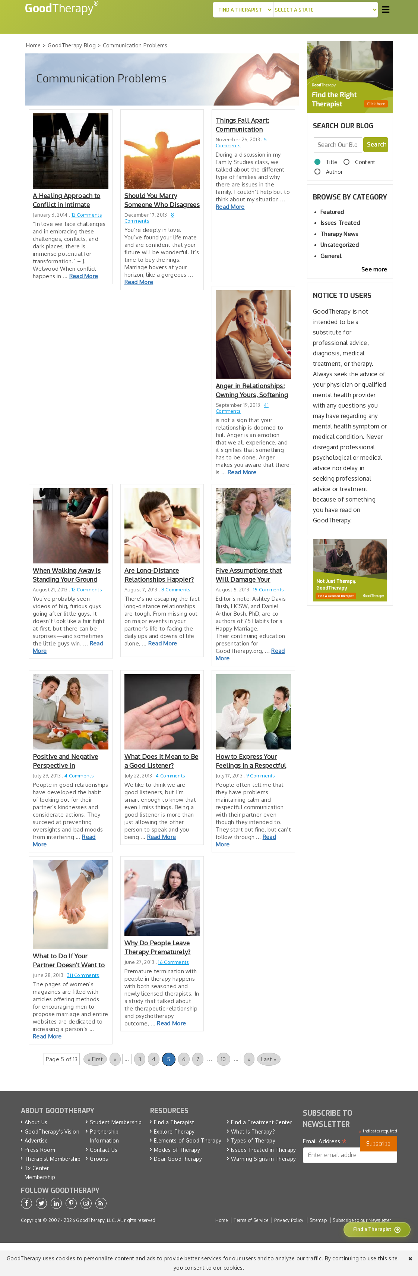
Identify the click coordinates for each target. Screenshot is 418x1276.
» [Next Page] (249, 1059)
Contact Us (103, 1150)
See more (374, 269)
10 (223, 1059)
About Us (36, 1122)
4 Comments (79, 776)
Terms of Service (251, 1220)
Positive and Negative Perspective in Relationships (65, 761)
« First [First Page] (95, 1059)
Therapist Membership (52, 1159)
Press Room (40, 1150)
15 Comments (268, 590)
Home (221, 1220)
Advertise (36, 1140)
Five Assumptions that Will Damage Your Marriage (249, 575)
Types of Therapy (253, 1140)
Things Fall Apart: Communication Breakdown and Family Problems (250, 125)
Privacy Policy (288, 1220)
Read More (83, 276)
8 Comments (149, 218)
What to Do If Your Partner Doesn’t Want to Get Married (69, 960)
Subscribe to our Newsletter (362, 1220)
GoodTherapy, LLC (95, 1220)
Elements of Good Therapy (187, 1140)
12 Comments (87, 215)
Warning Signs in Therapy (263, 1159)
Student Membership (116, 1122)
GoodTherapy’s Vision (52, 1131)
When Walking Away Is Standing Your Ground (67, 574)
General (330, 256)
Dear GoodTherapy (178, 1159)
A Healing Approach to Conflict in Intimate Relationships (66, 200)
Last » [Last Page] (268, 1059)
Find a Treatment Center (261, 1122)
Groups (99, 1159)
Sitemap (318, 1220)
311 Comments (83, 975)
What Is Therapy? (253, 1131)
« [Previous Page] (115, 1059)
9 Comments (260, 776)
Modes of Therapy (177, 1150)
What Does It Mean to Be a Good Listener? (161, 760)
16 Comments (173, 962)
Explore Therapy (174, 1131)
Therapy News (339, 234)
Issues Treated (340, 222)
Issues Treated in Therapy (263, 1150)
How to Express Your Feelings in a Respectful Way (251, 761)
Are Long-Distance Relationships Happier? (159, 574)
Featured (332, 212)
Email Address (324, 1141)
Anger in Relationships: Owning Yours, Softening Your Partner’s (252, 390)
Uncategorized (339, 244)
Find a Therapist (174, 1122)
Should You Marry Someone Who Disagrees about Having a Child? (162, 200)
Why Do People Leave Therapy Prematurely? (157, 947)
